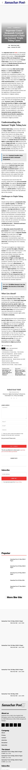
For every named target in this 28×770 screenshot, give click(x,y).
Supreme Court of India (7, 364)
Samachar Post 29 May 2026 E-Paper (12, 669)
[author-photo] (5, 623)
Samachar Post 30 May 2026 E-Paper (18, 566)
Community (16, 27)
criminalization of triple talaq (9, 352)
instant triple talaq (14, 355)
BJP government (13, 348)
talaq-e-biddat (18, 364)
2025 (7, 348)
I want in (14, 478)
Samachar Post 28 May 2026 (17, 580)
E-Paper (3, 753)
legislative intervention (7, 357)
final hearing (20, 352)
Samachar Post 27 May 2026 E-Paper (18, 587)
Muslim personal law (7, 359)
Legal (9, 27)
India (15, 52)
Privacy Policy (18, 482)
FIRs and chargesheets (7, 353)
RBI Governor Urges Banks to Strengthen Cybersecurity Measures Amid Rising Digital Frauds (20, 372)
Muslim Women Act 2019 (19, 359)
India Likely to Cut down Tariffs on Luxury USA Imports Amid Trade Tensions (7, 372)
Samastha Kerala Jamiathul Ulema (10, 362)
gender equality (18, 353)
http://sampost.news (14, 392)
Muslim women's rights (7, 361)
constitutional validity (7, 350)
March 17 (16, 357)
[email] (14, 474)
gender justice (5, 355)
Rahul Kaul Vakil (15, 45)
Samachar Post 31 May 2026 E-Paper (12, 621)
